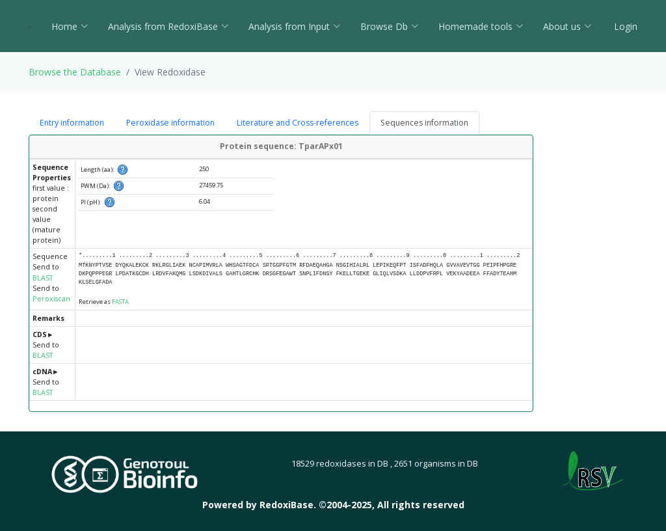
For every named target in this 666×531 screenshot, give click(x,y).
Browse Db (389, 26)
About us (567, 26)
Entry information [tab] (72, 122)
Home (69, 26)
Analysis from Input (294, 26)
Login (624, 26)
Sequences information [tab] (424, 122)
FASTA (120, 301)
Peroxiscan (51, 298)
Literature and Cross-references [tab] (297, 122)
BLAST (43, 277)
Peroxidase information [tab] (170, 122)
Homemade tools (481, 26)
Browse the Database (75, 72)
